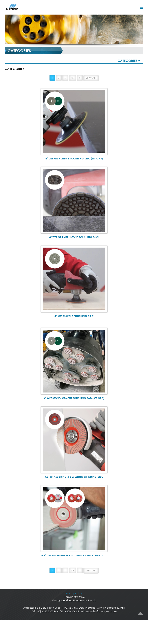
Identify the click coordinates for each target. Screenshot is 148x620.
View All (91, 78)
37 (72, 78)
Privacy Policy (74, 593)
